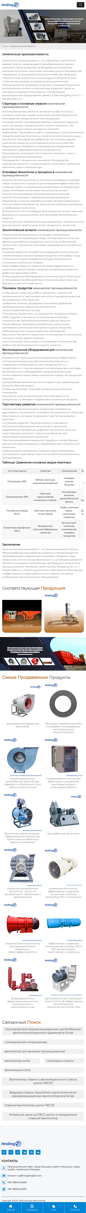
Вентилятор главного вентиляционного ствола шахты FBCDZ (43, 1081)
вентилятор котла (17, 1060)
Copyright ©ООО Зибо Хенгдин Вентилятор (23, 1200)
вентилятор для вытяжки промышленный (35, 1051)
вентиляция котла (18, 1070)
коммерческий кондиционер (26, 1042)
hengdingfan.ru (11, 99)
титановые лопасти (60, 1060)
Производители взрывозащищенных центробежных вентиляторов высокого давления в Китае (43, 1031)
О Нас (53, 1207)
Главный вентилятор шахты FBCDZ (30, 1105)
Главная (5, 46)
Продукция (32, 1207)
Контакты (75, 1207)
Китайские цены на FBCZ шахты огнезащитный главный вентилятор (43, 1116)
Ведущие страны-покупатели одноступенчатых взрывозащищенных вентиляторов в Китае (43, 1094)
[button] (78, 613)
